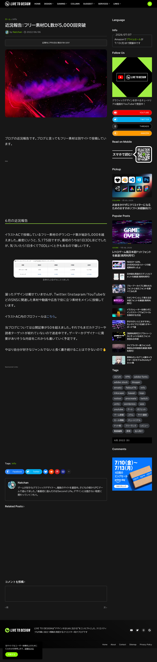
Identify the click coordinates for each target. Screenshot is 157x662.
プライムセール (133, 39)
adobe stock (121, 382)
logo (142, 393)
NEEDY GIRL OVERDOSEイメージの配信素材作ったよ (139, 265)
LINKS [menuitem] (116, 4)
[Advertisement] (56, 182)
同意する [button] (11, 654)
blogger (136, 382)
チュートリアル (134, 420)
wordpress (129, 404)
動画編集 (118, 431)
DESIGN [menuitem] (48, 4)
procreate (130, 399)
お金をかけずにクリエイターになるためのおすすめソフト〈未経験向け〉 (131, 207)
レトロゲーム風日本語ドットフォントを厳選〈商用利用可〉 (131, 254)
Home (104, 644)
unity (117, 404)
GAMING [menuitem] (61, 4)
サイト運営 (142, 415)
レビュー (144, 426)
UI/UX (117, 377)
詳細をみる (29, 649)
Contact (122, 644)
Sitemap (132, 644)
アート (130, 409)
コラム (131, 415)
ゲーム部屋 (119, 415)
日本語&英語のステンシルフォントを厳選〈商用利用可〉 (139, 275)
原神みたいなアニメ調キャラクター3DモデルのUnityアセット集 (139, 360)
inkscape (119, 393)
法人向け (139, 431)
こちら (51, 316)
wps (142, 404)
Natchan (23, 482)
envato (118, 388)
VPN (127, 377)
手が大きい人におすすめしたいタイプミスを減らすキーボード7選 (139, 324)
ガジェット (141, 409)
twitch (144, 399)
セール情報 (119, 420)
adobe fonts (141, 377)
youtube (118, 409)
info (14, 19)
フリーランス (130, 426)
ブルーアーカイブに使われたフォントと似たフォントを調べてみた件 (139, 288)
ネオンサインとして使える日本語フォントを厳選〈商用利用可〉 (139, 300)
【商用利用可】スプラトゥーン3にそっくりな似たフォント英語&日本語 (139, 336)
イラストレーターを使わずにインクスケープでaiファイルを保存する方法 (139, 312)
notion (117, 399)
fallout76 (131, 388)
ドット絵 (117, 426)
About (113, 644)
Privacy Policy (146, 644)
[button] (149, 4)
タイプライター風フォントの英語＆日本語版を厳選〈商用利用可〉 (139, 348)
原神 (128, 431)
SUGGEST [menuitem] (88, 4)
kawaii (131, 393)
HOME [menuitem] (37, 4)
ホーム (8, 19)
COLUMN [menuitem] (75, 4)
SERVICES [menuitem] (103, 4)
